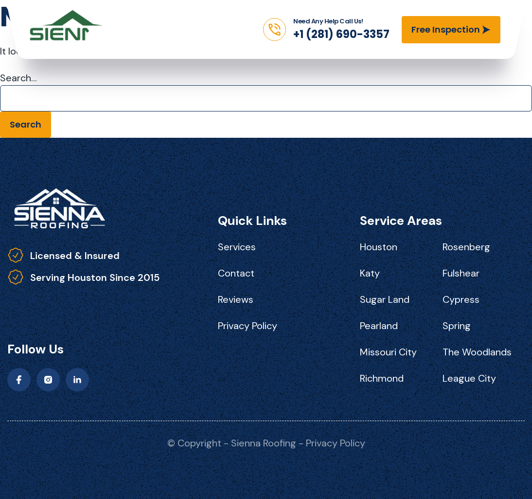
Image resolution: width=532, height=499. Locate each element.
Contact (236, 273)
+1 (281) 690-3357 (341, 34)
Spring (457, 325)
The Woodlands (477, 352)
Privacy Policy (247, 325)
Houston (378, 246)
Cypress (461, 299)
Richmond (382, 378)
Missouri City (388, 352)
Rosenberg (466, 246)
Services (237, 246)
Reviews (235, 299)
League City (469, 378)
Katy (370, 273)
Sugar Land (384, 299)
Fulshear (461, 273)
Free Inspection (445, 29)
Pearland (379, 325)
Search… (18, 78)
